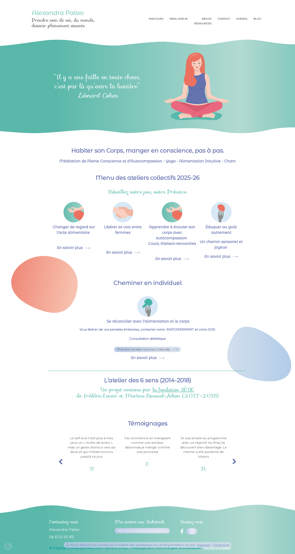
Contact (224, 18)
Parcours (156, 18)
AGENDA (241, 18)
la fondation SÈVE (173, 390)
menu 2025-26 (178, 18)
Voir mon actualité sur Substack (142, 531)
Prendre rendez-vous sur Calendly (143, 349)
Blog (257, 18)
